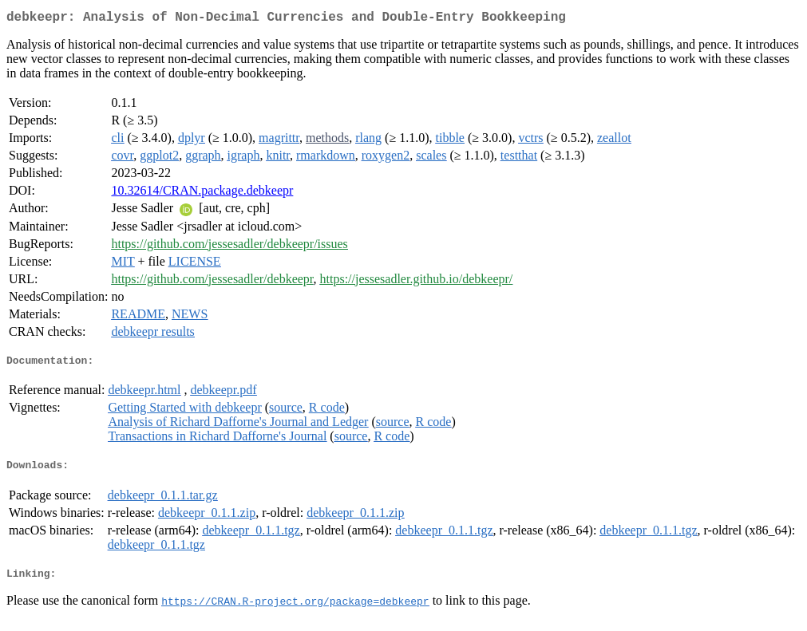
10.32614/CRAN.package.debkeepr (202, 193)
